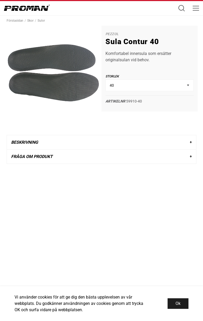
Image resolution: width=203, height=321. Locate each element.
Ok (178, 303)
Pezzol (111, 34)
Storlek (112, 76)
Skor (30, 20)
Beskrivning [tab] (24, 142)
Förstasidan (15, 20)
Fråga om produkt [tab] (32, 156)
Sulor (41, 20)
